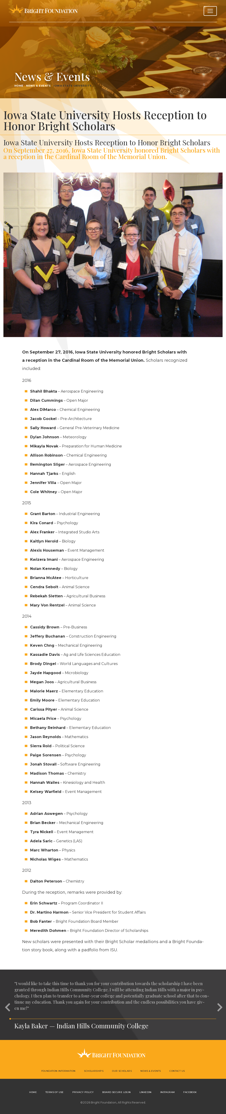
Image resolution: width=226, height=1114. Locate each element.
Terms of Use (54, 1092)
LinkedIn (145, 1092)
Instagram (167, 1092)
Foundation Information (58, 1070)
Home (19, 85)
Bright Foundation (43, 11)
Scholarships (93, 1070)
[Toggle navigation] (210, 11)
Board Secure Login (116, 1092)
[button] (7, 1005)
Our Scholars (122, 1070)
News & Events (38, 85)
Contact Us (177, 1070)
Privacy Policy (83, 1092)
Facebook (190, 1092)
